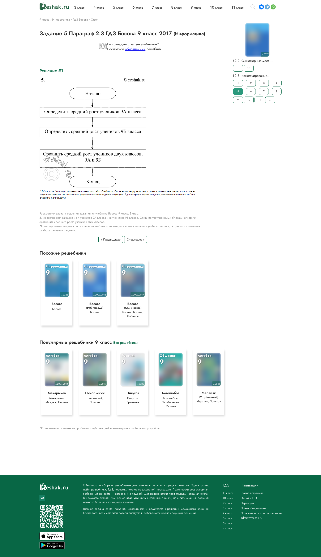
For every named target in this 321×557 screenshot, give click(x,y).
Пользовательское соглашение (261, 513)
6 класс (228, 518)
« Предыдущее (110, 239)
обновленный (135, 49)
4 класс (228, 528)
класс (79, 7)
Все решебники (125, 343)
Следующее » (136, 239)
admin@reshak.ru (251, 518)
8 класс (228, 508)
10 (248, 100)
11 (259, 100)
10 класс (228, 498)
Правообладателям (253, 508)
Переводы (247, 503)
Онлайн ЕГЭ (249, 498)
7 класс (227, 513)
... (238, 68)
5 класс (228, 523)
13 (248, 68)
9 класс (228, 503)
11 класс (228, 493)
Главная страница (252, 493)
